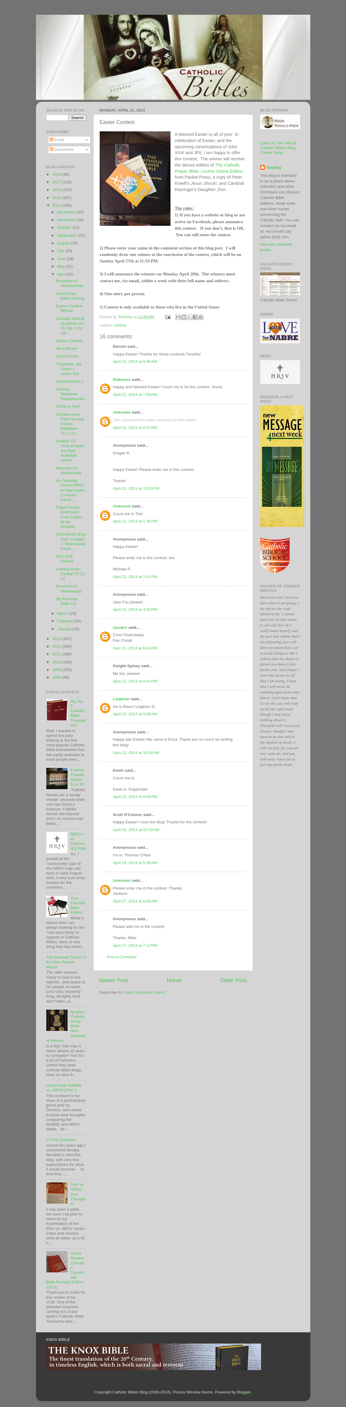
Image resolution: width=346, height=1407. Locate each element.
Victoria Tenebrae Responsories (70, 394)
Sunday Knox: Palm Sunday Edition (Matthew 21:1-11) (70, 424)
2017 (57, 182)
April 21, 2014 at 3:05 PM (135, 609)
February (65, 621)
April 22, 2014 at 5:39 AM (135, 714)
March (63, 613)
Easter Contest (69, 341)
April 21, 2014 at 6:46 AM (135, 361)
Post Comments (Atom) (144, 992)
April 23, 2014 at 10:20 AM (136, 829)
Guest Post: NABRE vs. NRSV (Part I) (64, 1087)
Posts (57, 140)
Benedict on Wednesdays (69, 283)
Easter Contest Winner (69, 308)
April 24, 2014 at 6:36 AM (135, 863)
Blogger (244, 1392)
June (62, 259)
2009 (57, 669)
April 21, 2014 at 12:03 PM (136, 488)
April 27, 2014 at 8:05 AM (135, 901)
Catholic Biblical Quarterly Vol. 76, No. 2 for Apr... (70, 325)
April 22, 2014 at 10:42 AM (136, 752)
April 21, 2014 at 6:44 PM (135, 681)
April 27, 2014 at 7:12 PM (135, 945)
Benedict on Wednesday (68, 470)
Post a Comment (122, 957)
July (61, 251)
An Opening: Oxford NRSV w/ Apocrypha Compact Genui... (70, 490)
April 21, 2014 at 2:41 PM (135, 576)
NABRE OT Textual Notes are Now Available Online (70, 451)
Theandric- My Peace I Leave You (68, 369)
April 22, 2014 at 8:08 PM (135, 796)
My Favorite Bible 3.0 (66, 601)
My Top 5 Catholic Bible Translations (78, 713)
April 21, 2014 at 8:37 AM (135, 427)
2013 (57, 638)
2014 (57, 205)
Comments (61, 149)
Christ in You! (68, 406)
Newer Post (113, 980)
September (67, 235)
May (61, 266)
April (61, 274)
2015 (57, 197)
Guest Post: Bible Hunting (70, 296)
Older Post (233, 980)
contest (120, 325)
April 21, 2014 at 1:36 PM (135, 521)
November (67, 220)
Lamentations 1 (69, 381)
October (65, 227)
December (67, 212)
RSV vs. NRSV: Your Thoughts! (77, 1194)
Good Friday (67, 356)
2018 (57, 174)
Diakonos (122, 379)
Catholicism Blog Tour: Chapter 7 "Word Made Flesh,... (71, 541)
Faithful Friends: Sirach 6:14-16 (77, 777)
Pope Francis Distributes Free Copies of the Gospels (69, 517)
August (64, 243)
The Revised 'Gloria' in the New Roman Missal (66, 962)
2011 (57, 654)
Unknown (122, 412)
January (65, 629)
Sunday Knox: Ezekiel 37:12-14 (71, 574)
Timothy (273, 167)
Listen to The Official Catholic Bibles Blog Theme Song (278, 148)
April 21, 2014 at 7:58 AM (135, 394)
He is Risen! (67, 348)
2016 (57, 189)
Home (174, 980)
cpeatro (120, 627)
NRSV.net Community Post (78, 841)
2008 (57, 677)
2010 (57, 662)
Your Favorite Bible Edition (77, 905)
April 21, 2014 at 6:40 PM (135, 648)
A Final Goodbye (61, 1139)
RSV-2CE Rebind (64, 558)
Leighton (121, 699)
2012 (57, 646)
